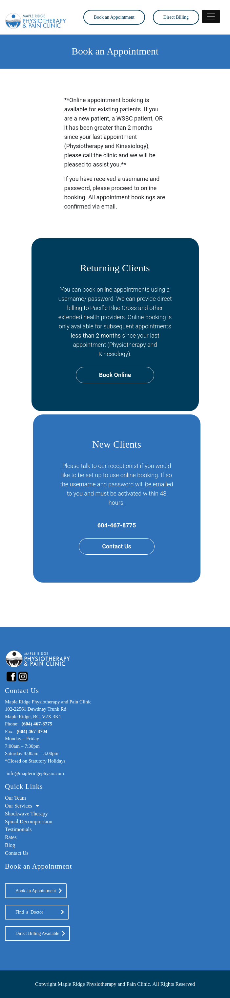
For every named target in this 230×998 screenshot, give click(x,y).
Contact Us (116, 546)
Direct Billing (176, 17)
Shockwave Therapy (26, 813)
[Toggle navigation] (211, 16)
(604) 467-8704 (31, 731)
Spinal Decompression (28, 821)
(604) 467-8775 (36, 723)
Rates (11, 837)
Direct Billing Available (37, 933)
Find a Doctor (36, 912)
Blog (10, 845)
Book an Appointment (114, 17)
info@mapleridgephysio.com (35, 773)
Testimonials (18, 829)
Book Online (115, 374)
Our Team (15, 798)
